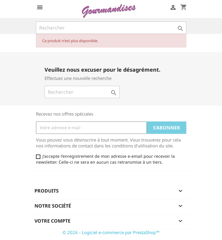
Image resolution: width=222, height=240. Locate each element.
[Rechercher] (111, 28)
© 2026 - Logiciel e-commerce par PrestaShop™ (111, 232)
